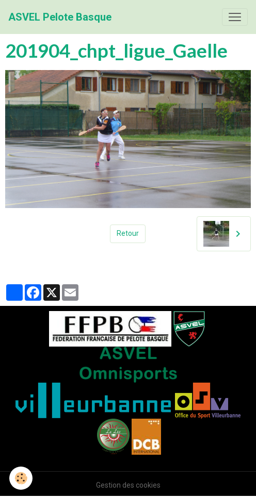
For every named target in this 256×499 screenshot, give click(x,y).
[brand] (59, 17)
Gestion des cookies (128, 485)
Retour (128, 233)
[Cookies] (21, 478)
